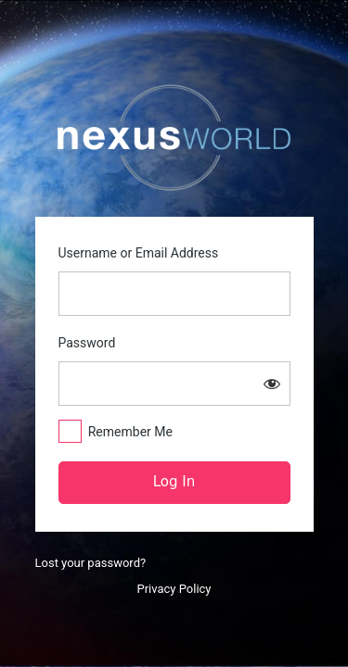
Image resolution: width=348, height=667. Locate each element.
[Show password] (271, 383)
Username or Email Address (138, 252)
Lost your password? (91, 563)
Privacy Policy (173, 589)
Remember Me (130, 431)
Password (87, 342)
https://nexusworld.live (174, 138)
